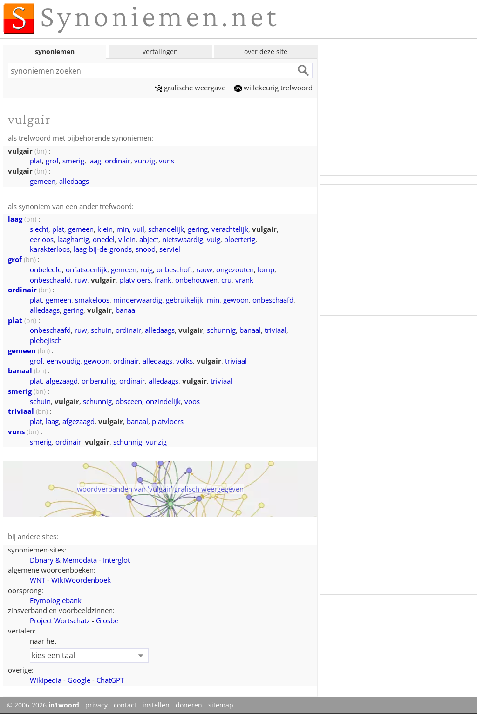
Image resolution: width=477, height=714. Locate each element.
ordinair (117, 160)
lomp (266, 269)
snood (146, 249)
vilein (127, 239)
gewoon (236, 299)
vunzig (144, 160)
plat (36, 160)
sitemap (220, 705)
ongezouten (235, 269)
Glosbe (107, 620)
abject (148, 239)
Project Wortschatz (60, 620)
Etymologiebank (56, 600)
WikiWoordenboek (81, 580)
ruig (146, 269)
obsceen (129, 401)
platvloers (135, 279)
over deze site (265, 51)
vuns (166, 160)
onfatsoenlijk (86, 269)
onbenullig (99, 380)
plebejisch (46, 340)
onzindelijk (163, 401)
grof (52, 160)
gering (198, 229)
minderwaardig (137, 299)
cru (226, 279)
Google (79, 680)
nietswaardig (182, 239)
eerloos (42, 239)
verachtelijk (229, 229)
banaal (126, 310)
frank (163, 279)
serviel (169, 249)
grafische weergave (190, 87)
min (122, 229)
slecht (39, 229)
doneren (189, 705)
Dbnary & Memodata (63, 560)
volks (184, 360)
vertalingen (160, 51)
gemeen (42, 181)
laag (94, 160)
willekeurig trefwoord (273, 87)
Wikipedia (45, 680)
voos (192, 401)
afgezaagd (62, 380)
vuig (213, 239)
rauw (204, 269)
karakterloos (50, 249)
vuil (138, 229)
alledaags (74, 181)
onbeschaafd (50, 279)
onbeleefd (46, 269)
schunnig (221, 330)
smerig (73, 160)
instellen (156, 705)
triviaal (275, 330)
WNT (37, 580)
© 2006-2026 (43, 705)
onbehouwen (196, 279)
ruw (81, 279)
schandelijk (166, 229)
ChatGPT (110, 680)
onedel (104, 239)
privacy (96, 705)
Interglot (116, 560)
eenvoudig (63, 360)
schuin (101, 330)
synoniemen (55, 51)
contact (125, 705)
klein (105, 229)
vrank (244, 279)
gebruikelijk (184, 299)
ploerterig (239, 239)
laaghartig (73, 239)
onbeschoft (174, 269)
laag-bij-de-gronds (103, 249)
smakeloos (92, 299)
